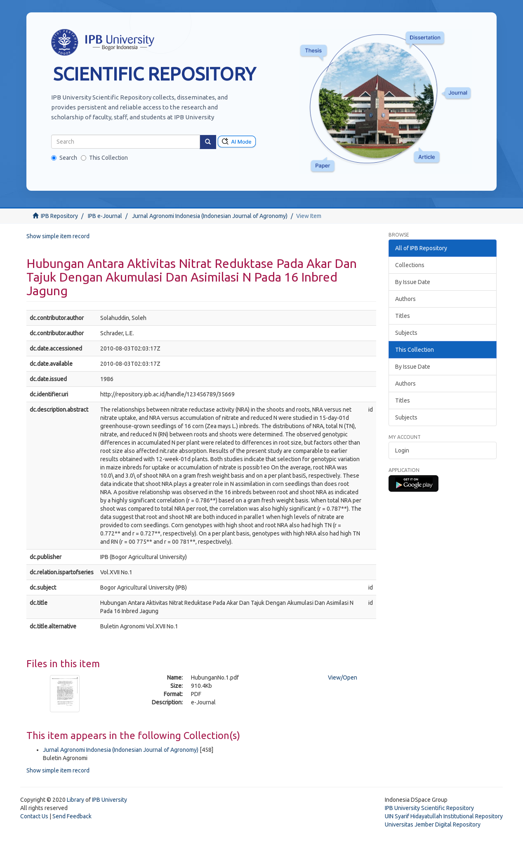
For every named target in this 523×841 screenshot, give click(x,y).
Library (75, 799)
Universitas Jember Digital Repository (433, 824)
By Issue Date (412, 282)
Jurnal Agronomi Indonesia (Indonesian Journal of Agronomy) (209, 216)
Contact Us (34, 816)
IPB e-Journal (105, 216)
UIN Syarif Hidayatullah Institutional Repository (444, 816)
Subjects (406, 332)
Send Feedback (72, 816)
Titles (402, 316)
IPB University (109, 799)
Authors (405, 299)
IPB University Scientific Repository (429, 808)
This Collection (104, 157)
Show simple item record (58, 236)
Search (64, 157)
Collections (409, 265)
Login (402, 450)
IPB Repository (59, 216)
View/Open (342, 677)
